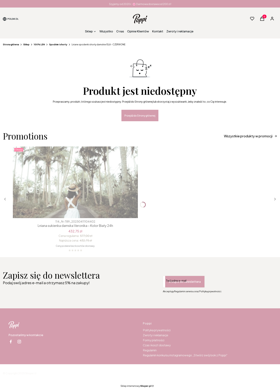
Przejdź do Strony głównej (139, 115)
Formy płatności (153, 340)
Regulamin (150, 350)
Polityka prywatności (157, 330)
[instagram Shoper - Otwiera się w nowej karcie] (19, 341)
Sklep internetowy (136, 386)
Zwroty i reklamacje (155, 335)
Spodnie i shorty (58, 44)
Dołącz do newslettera (185, 281)
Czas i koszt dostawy (157, 345)
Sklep (26, 44)
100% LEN (39, 44)
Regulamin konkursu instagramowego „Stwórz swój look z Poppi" (185, 355)
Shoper (29, 373)
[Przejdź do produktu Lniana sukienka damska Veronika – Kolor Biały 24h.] (75, 182)
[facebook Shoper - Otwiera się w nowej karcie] (11, 341)
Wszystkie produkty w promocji (250, 136)
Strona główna (11, 44)
